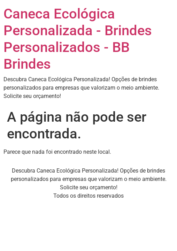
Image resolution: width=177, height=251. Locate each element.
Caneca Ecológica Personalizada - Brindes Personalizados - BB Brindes (77, 39)
